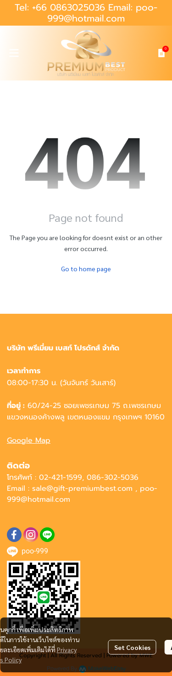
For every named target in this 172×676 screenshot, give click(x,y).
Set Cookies (132, 647)
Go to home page (86, 268)
